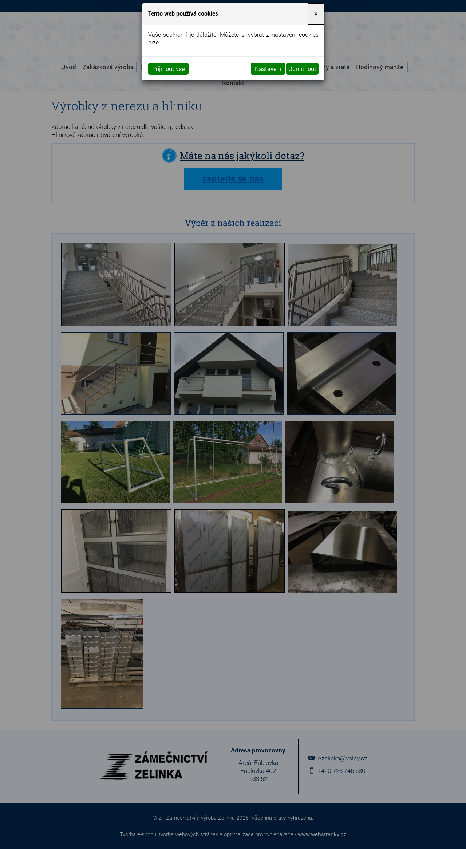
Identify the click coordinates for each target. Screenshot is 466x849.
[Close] (316, 14)
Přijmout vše (168, 68)
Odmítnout (302, 68)
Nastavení (268, 68)
